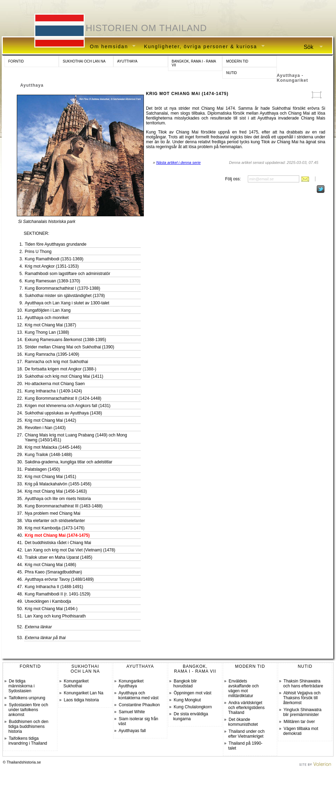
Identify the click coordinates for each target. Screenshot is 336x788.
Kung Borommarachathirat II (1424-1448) (63, 398)
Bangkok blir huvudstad (185, 683)
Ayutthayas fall (132, 730)
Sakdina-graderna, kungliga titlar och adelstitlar (68, 462)
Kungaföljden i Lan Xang (48, 310)
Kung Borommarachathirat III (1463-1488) (64, 506)
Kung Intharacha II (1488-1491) (54, 586)
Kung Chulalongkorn (193, 706)
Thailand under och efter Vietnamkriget (246, 734)
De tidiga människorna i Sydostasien (21, 686)
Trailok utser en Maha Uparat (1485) (58, 557)
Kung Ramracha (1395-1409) (52, 354)
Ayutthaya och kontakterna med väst (138, 695)
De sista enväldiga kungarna (190, 716)
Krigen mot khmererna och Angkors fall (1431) (68, 405)
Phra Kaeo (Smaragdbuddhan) (53, 572)
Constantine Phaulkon (139, 704)
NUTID (231, 73)
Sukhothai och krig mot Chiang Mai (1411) (64, 376)
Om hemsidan (110, 47)
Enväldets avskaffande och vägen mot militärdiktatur (243, 688)
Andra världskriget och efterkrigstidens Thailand (246, 707)
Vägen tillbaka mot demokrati (300, 731)
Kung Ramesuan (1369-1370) (52, 281)
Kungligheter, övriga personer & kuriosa (201, 47)
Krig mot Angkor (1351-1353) (52, 266)
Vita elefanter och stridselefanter (55, 520)
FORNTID (16, 61)
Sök (310, 47)
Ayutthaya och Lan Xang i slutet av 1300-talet (67, 303)
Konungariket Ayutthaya (131, 683)
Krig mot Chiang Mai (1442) (50, 420)
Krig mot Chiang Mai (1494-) (51, 608)
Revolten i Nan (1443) (45, 427)
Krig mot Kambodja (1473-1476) (55, 528)
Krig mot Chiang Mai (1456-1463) (56, 491)
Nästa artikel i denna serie (178, 162)
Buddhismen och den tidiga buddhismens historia (28, 726)
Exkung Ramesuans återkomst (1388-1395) (65, 339)
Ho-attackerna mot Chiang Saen (55, 383)
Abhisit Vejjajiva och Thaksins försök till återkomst (302, 698)
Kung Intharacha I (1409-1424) (53, 391)
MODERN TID (237, 61)
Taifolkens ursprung (27, 697)
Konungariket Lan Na (83, 693)
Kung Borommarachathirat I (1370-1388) (62, 288)
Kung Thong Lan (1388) (47, 332)
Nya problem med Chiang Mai (52, 513)
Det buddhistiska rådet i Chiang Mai (58, 542)
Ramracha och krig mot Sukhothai (56, 361)
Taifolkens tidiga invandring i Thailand (27, 741)
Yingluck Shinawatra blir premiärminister (302, 712)
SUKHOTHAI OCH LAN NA (84, 61)
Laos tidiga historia (81, 699)
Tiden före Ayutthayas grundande (55, 244)
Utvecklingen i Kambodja (48, 601)
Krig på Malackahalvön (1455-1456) (58, 484)
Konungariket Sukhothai (76, 683)
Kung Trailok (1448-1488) (48, 454)
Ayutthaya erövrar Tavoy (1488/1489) (59, 579)
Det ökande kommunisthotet (243, 722)
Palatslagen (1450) (42, 469)
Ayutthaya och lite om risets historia (58, 498)
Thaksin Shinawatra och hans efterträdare (303, 683)
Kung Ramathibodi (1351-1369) (54, 258)
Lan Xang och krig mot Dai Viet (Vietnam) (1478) (70, 550)
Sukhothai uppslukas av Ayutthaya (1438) (63, 413)
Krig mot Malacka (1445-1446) (53, 447)
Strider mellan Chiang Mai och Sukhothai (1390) (69, 347)
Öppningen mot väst (192, 693)
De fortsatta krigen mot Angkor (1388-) (60, 369)
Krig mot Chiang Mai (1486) (50, 564)
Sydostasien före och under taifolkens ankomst (28, 709)
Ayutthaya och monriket (47, 317)
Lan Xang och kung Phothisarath (55, 616)
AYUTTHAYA (127, 61)
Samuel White (132, 711)
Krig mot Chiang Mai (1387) (50, 325)
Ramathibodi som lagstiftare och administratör (67, 273)
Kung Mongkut (187, 699)
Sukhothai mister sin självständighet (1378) (65, 295)
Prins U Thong (38, 251)
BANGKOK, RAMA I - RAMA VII (194, 63)
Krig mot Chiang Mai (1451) (50, 476)
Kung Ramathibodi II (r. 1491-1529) (57, 594)
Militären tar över (299, 721)
